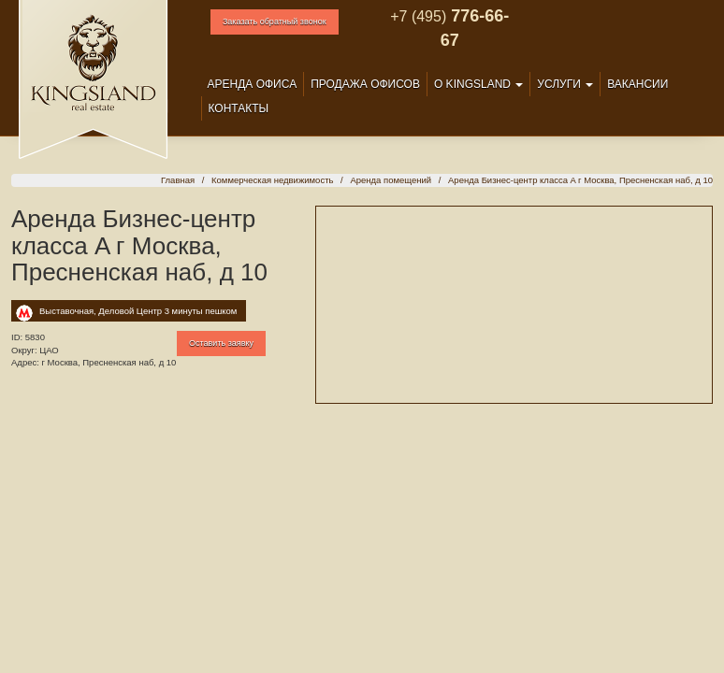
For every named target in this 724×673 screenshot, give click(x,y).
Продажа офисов (365, 84)
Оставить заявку (221, 343)
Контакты (239, 108)
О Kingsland (478, 84)
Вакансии (637, 84)
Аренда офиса (252, 84)
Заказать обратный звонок (274, 21)
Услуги (565, 84)
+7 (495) (418, 16)
